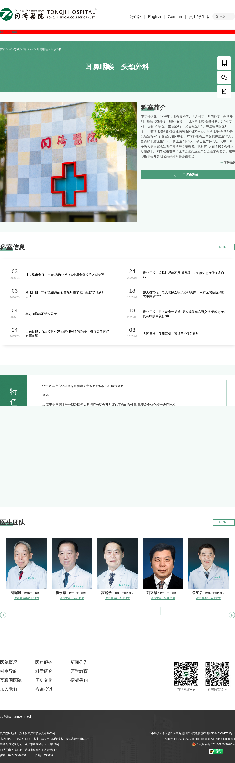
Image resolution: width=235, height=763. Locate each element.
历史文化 (43, 680)
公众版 (135, 16)
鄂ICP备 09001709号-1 (221, 733)
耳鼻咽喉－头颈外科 (49, 49)
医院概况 (8, 662)
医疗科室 (28, 49)
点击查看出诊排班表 (26, 598)
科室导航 (14, 49)
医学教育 (79, 671)
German (175, 16)
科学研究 (43, 671)
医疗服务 (43, 662)
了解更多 (229, 162)
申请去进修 (190, 174)
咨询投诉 (43, 689)
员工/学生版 (199, 16)
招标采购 (79, 680)
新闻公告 (79, 662)
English (154, 16)
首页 (2, 49)
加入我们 (8, 689)
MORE (224, 247)
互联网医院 (11, 680)
